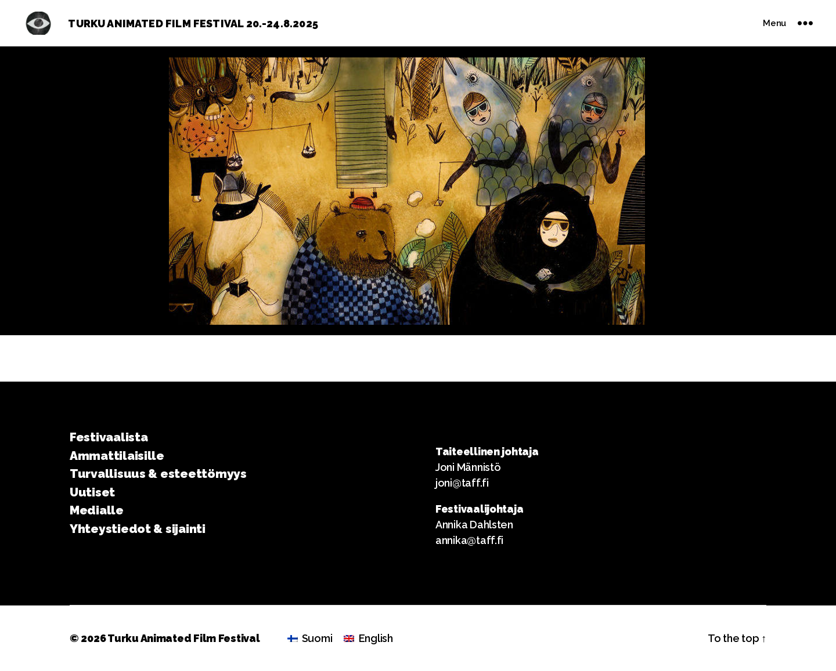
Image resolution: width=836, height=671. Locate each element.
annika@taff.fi (469, 540)
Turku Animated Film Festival (183, 638)
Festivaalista (109, 437)
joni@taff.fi (462, 483)
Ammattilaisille (117, 455)
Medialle (97, 510)
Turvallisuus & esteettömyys (158, 473)
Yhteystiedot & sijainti (138, 528)
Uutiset (92, 492)
